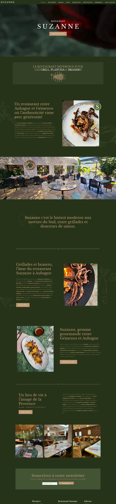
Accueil (43, 2)
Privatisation (87, 2)
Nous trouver (110, 2)
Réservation (76, 2)
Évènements (99, 2)
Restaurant (52, 2)
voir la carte (23, 305)
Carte (68, 2)
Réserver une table (58, 33)
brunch (61, 2)
